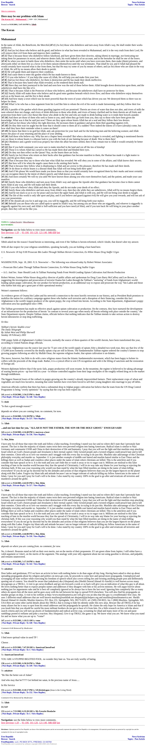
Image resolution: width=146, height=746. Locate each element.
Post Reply (7, 397)
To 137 (29, 418)
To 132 (29, 692)
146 (2, 561)
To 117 (29, 485)
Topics (130, 5)
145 (2, 534)
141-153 (52, 232)
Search (12, 5)
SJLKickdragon (42, 690)
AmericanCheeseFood (45, 647)
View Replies (39, 397)
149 (2, 647)
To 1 (28, 650)
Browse (4, 5)
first (3, 232)
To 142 (29, 564)
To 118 (29, 536)
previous (10, 232)
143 (2, 432)
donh (38, 394)
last (58, 232)
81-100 (25, 232)
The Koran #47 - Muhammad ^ (14, 19)
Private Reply (19, 397)
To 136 (29, 434)
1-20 (16, 232)
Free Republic (7, 2)
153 (2, 711)
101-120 (34, 232)
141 (2, 394)
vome (38, 620)
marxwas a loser (43, 432)
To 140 (29, 397)
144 (2, 483)
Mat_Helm (40, 483)
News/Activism (138, 2)
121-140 (43, 232)
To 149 (29, 666)
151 (2, 690)
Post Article (140, 5)
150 (2, 663)
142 (2, 416)
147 (2, 620)
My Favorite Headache (45, 711)
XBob (38, 416)
